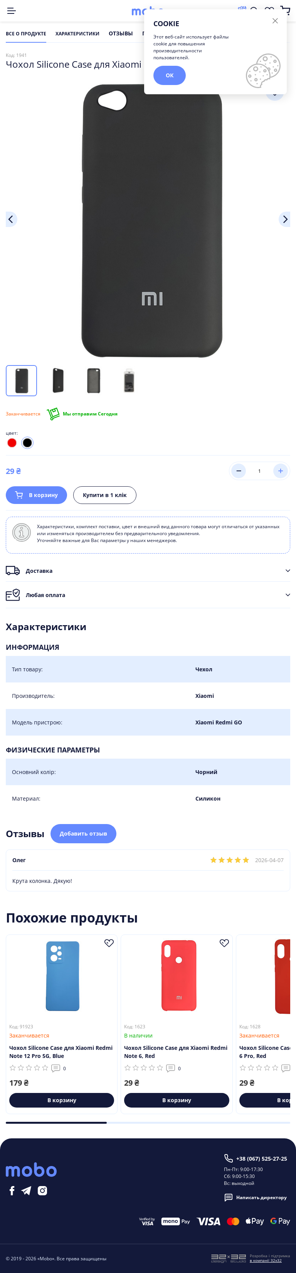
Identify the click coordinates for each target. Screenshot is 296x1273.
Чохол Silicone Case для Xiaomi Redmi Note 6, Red (175, 1052)
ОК (169, 75)
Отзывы (121, 34)
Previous (11, 219)
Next (284, 219)
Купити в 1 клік (105, 495)
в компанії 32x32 (266, 1260)
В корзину (36, 495)
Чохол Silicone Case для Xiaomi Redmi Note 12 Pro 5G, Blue (61, 1052)
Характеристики (77, 34)
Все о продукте (26, 34)
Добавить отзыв (83, 833)
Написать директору (255, 1197)
